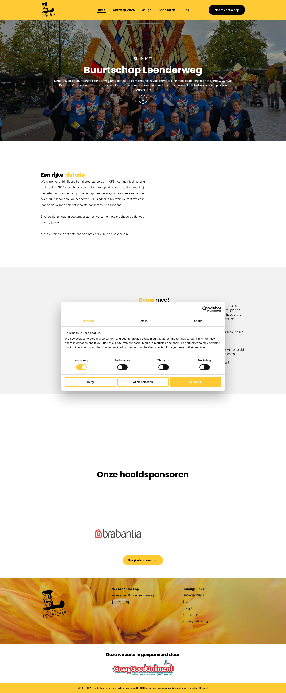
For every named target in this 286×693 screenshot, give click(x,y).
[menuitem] (101, 10)
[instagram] (127, 603)
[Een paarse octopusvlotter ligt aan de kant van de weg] (24, 422)
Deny (90, 382)
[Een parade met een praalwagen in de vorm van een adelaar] (222, 187)
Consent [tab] (88, 320)
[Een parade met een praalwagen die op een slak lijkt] (119, 422)
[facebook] (112, 603)
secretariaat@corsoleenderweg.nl (134, 595)
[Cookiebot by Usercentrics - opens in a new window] (205, 309)
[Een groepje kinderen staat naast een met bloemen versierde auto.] (178, 176)
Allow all (195, 382)
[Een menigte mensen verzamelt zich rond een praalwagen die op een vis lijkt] (72, 422)
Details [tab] (143, 320)
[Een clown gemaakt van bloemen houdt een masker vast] (214, 422)
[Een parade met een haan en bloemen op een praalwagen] (178, 221)
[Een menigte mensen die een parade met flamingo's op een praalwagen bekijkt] (222, 232)
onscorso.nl (121, 234)
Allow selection (143, 382)
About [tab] (198, 320)
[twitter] (119, 603)
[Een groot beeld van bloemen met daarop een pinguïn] (167, 422)
